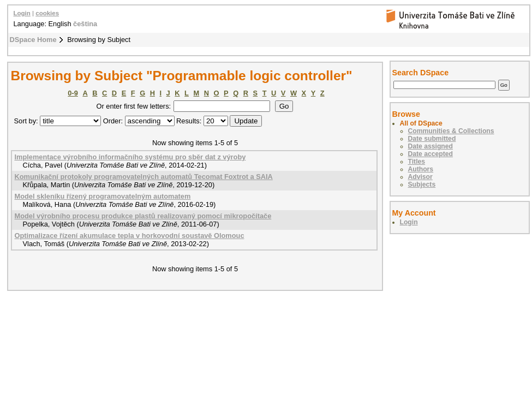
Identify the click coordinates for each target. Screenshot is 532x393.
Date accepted (430, 154)
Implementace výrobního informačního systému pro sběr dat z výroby (130, 157)
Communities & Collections (451, 131)
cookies (47, 13)
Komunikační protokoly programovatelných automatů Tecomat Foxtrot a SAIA (144, 176)
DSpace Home (33, 39)
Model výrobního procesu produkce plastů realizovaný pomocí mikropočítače (143, 216)
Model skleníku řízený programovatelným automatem (103, 196)
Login (22, 13)
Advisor (420, 177)
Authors (421, 169)
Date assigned (430, 146)
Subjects (422, 184)
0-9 (73, 93)
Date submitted (432, 138)
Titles (417, 161)
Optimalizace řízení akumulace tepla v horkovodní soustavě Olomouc (129, 235)
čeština (85, 24)
